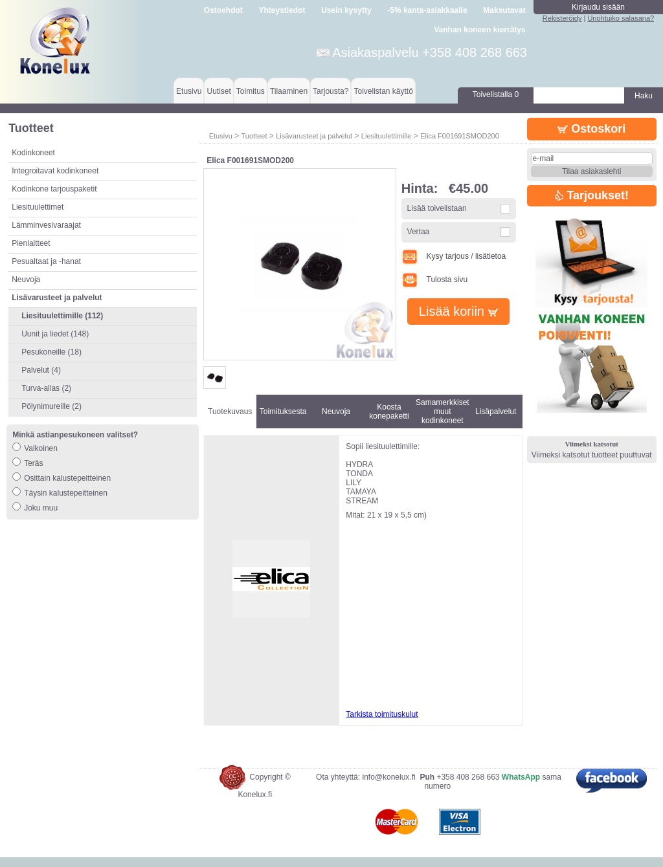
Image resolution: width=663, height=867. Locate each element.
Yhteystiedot (282, 10)
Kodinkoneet (33, 152)
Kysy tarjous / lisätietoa (453, 256)
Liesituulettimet (37, 207)
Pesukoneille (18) (51, 352)
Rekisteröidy (562, 18)
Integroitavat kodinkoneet (55, 170)
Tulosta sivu (434, 279)
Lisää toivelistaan (437, 208)
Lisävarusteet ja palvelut (314, 136)
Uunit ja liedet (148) (55, 333)
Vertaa (418, 231)
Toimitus (250, 91)
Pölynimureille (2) (51, 406)
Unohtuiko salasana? (620, 18)
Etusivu (188, 91)
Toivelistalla (496, 94)
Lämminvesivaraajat (46, 225)
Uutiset (218, 91)
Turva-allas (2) (46, 388)
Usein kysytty (346, 10)
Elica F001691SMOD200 (459, 136)
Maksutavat (504, 10)
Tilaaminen (289, 91)
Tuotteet (254, 136)
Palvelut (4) (41, 370)
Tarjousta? (330, 91)
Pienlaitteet (31, 243)
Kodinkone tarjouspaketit (54, 188)
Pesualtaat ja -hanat (46, 261)
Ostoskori (591, 128)
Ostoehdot (223, 10)
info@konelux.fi (388, 786)
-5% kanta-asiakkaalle (427, 10)
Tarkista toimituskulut (382, 714)
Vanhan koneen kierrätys (479, 29)
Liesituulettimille (386, 136)
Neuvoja (26, 279)
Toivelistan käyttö (383, 91)
